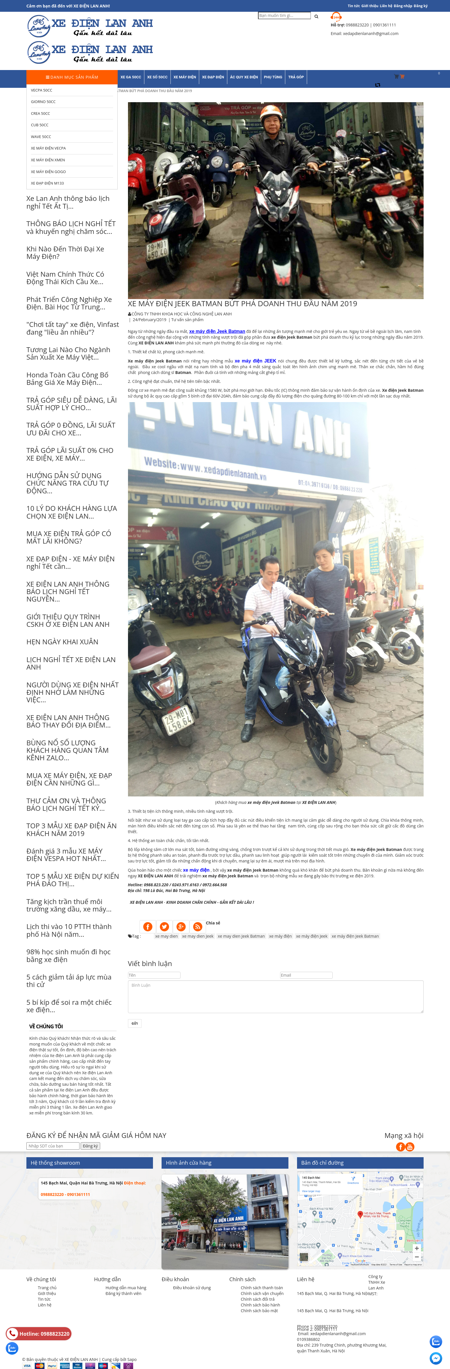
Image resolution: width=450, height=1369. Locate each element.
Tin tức (354, 5)
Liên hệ (386, 5)
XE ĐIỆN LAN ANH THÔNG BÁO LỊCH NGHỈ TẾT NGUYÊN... (67, 591)
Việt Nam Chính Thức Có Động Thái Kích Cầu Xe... (65, 277)
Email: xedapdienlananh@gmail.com (332, 1333)
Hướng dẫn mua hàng (126, 1287)
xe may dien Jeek (198, 936)
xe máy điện (280, 936)
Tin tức (44, 1299)
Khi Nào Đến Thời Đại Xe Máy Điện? (65, 252)
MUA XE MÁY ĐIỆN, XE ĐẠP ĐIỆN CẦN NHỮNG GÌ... (69, 779)
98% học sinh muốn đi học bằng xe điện (68, 955)
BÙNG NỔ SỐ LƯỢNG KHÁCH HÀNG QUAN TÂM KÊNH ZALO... (67, 750)
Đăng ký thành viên (123, 1293)
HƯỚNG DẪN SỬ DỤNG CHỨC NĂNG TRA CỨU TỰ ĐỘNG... (67, 483)
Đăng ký (421, 5)
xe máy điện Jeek (311, 936)
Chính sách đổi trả (258, 1299)
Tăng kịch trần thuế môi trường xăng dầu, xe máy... (69, 905)
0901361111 (325, 1329)
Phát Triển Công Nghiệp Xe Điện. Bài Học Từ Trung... (69, 302)
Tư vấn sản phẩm (187, 319)
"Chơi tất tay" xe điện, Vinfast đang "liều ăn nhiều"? (72, 327)
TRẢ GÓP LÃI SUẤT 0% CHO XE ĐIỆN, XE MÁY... (69, 453)
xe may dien (166, 936)
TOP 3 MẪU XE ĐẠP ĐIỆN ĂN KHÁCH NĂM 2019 (71, 829)
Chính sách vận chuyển (262, 1293)
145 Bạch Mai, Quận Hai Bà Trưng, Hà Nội (82, 1183)
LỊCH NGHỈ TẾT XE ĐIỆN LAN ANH (71, 663)
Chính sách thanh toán (262, 1287)
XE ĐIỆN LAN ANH (146, 902)
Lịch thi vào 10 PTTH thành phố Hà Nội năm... (69, 930)
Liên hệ (44, 1305)
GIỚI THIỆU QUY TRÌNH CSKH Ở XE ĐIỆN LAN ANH (68, 620)
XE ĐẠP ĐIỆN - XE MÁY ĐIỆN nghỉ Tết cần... (70, 562)
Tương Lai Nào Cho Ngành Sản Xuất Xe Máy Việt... (68, 353)
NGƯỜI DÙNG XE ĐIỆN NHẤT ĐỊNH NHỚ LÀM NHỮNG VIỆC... (72, 692)
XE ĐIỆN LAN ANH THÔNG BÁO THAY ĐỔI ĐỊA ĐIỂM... (68, 721)
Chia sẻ (213, 923)
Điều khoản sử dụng (192, 1287)
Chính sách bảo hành (260, 1305)
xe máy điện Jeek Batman (355, 936)
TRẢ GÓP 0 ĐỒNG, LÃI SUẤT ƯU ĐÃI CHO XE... (70, 428)
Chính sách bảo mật (259, 1310)
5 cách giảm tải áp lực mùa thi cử (69, 980)
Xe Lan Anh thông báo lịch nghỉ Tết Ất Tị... (68, 201)
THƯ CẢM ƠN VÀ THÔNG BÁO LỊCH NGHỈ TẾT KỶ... (66, 804)
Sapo (132, 1359)
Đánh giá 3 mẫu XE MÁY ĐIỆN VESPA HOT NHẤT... (66, 854)
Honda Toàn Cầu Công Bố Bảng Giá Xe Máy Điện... (67, 378)
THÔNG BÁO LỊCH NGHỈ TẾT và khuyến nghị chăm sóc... (71, 227)
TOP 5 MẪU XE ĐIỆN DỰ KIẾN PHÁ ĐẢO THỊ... (72, 879)
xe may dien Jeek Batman (241, 936)
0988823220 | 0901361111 (371, 25)
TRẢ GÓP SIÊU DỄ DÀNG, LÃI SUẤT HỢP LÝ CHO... (71, 403)
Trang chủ (47, 1287)
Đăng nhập (403, 5)
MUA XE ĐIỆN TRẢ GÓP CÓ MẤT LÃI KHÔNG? (68, 537)
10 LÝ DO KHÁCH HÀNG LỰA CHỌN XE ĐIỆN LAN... (71, 511)
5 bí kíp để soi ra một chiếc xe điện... (69, 1005)
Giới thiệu (369, 5)
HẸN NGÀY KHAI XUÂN (62, 641)
